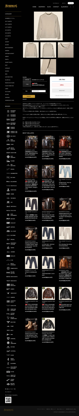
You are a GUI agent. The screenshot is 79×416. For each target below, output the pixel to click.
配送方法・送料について (51, 409)
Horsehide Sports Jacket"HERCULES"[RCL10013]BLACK (65, 306)
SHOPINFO (42, 7)
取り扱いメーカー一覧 (10, 389)
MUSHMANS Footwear (64, 212)
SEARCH (64, 7)
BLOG (49, 7)
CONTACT (56, 7)
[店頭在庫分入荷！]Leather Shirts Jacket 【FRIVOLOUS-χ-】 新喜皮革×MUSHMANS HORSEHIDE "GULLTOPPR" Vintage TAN (65, 275)
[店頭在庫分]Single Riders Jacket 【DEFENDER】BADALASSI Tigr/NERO (31, 154)
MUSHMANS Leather (30, 150)
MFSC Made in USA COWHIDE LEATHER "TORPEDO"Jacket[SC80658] (48, 217)
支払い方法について (60, 409)
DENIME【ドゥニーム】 (30, 270)
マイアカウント (56, 3)
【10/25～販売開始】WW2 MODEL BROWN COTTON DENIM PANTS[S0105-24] (31, 217)
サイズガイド (8, 391)
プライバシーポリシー (41, 409)
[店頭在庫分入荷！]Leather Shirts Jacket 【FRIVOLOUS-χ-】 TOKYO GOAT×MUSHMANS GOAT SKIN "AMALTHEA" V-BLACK (48, 184)
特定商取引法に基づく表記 (71, 409)
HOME (34, 7)
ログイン (64, 3)
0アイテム (71, 3)
